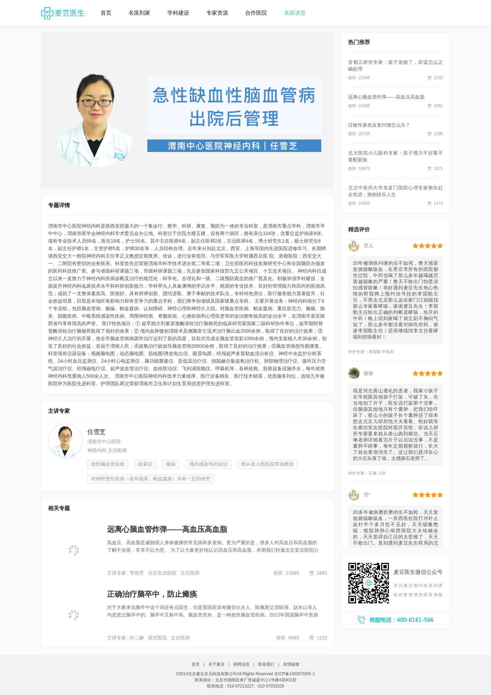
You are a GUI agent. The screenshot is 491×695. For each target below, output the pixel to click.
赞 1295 (435, 133)
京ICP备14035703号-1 (294, 673)
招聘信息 (241, 664)
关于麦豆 (216, 664)
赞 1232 (435, 77)
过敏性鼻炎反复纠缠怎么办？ (379, 125)
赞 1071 (435, 168)
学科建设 (178, 13)
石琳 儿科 (377, 474)
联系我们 (266, 664)
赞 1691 (435, 105)
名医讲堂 (295, 13)
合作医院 (256, 13)
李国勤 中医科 (381, 352)
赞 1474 (435, 203)
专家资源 (217, 13)
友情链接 (291, 664)
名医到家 (139, 13)
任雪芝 (96, 432)
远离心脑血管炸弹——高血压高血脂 (386, 97)
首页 (106, 13)
